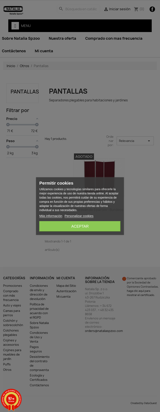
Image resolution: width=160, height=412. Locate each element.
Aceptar (80, 226)
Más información (50, 216)
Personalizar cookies (79, 216)
